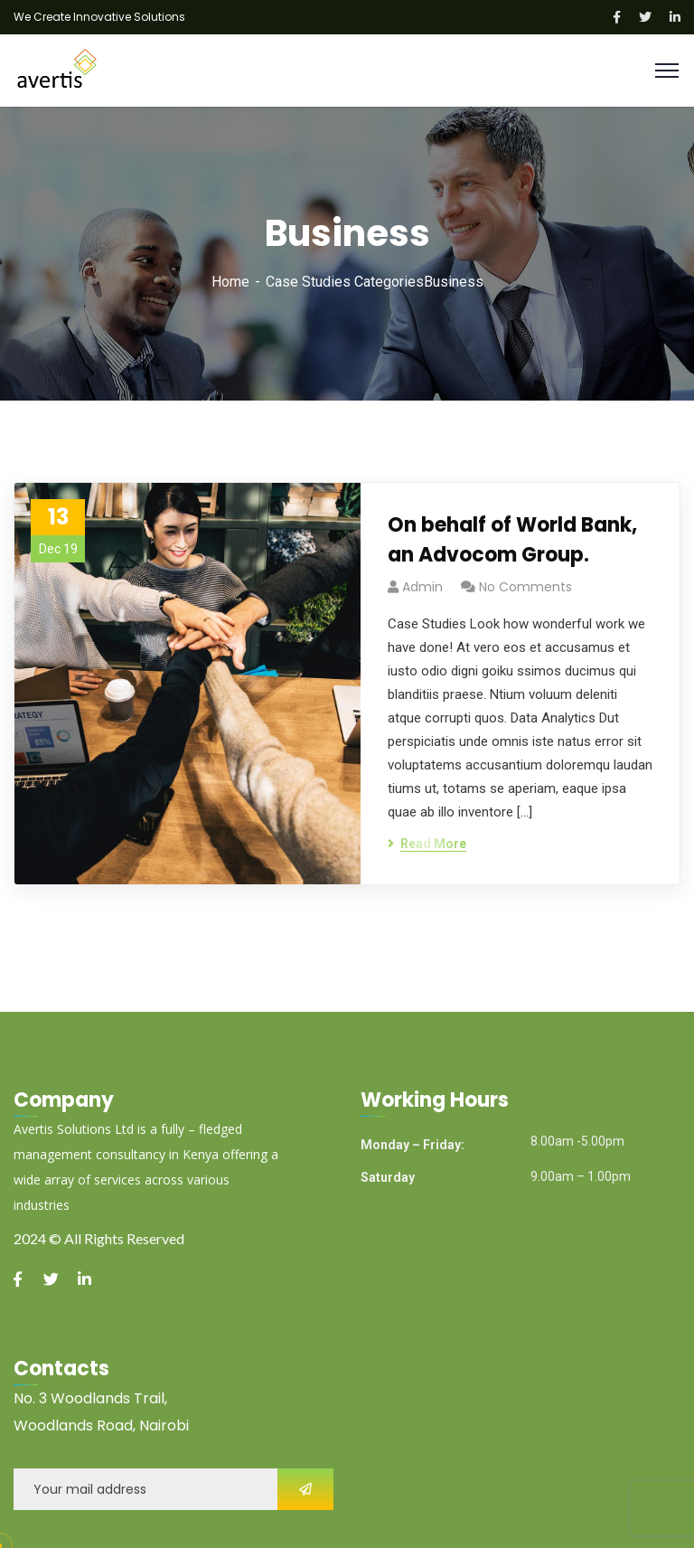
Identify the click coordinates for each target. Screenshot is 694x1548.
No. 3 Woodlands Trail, (90, 1398)
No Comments (525, 587)
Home (230, 281)
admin (422, 587)
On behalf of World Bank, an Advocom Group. (512, 540)
